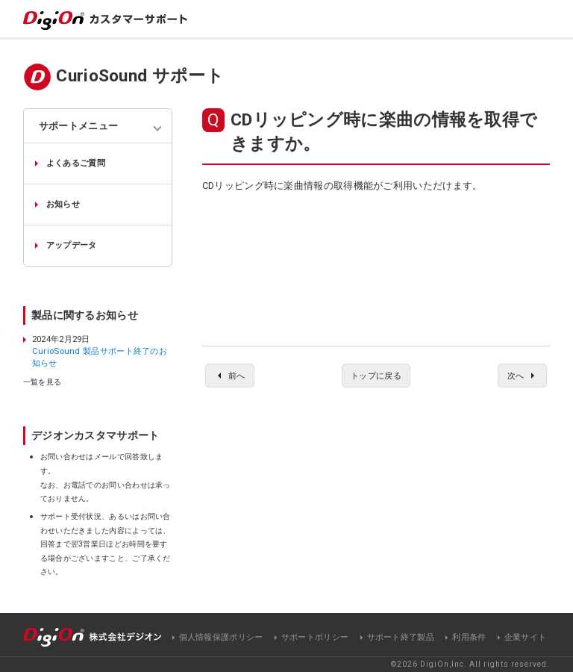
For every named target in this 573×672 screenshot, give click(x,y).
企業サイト (525, 637)
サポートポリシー (314, 637)
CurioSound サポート (140, 76)
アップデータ (71, 245)
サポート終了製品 (400, 637)
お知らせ (63, 204)
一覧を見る (42, 382)
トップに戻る (376, 375)
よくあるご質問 (75, 163)
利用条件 (469, 637)
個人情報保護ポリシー (221, 637)
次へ (516, 375)
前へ (236, 375)
